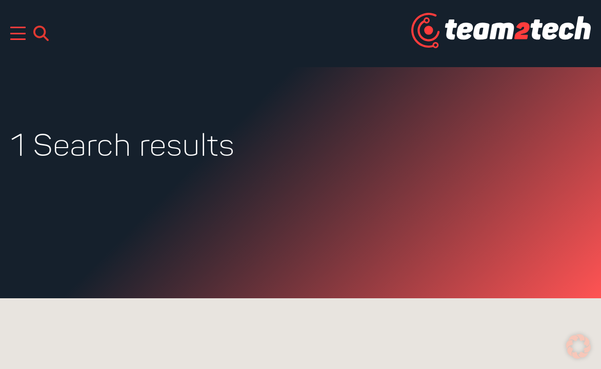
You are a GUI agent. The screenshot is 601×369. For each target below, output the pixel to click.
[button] (578, 346)
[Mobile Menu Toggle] (18, 33)
